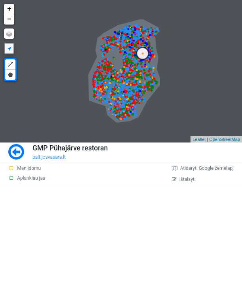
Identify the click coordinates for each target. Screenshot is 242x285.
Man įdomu (24, 168)
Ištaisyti (184, 179)
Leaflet (199, 139)
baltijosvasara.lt (49, 157)
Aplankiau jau (26, 178)
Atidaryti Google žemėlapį (203, 168)
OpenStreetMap (224, 139)
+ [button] (9, 9)
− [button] (9, 19)
